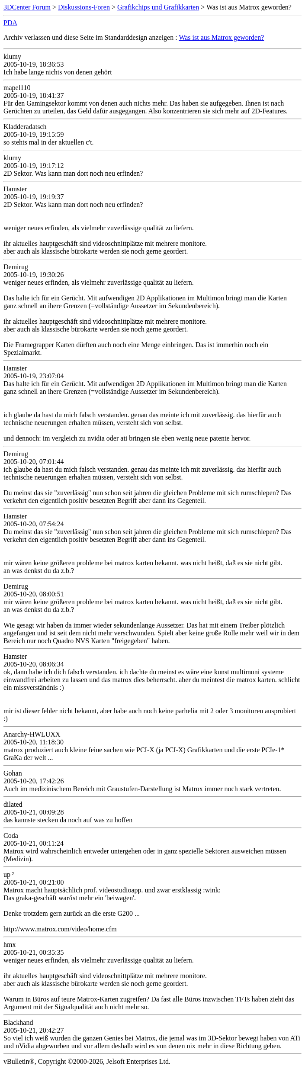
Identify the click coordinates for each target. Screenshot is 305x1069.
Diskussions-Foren (84, 7)
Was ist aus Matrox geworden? (221, 37)
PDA (10, 22)
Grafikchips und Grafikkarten (158, 7)
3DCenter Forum (27, 7)
